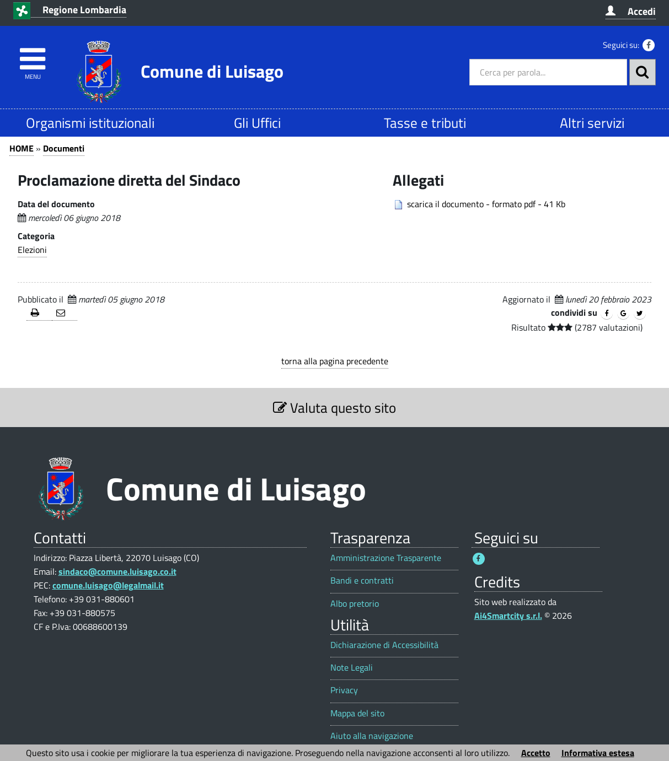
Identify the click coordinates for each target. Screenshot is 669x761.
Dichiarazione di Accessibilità (384, 645)
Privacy (344, 690)
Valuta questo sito (334, 407)
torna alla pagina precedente (334, 361)
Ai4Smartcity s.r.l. (508, 615)
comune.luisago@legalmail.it (108, 585)
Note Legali (351, 667)
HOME (21, 148)
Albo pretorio (354, 603)
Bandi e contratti (362, 580)
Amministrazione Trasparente (385, 558)
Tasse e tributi (425, 122)
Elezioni (32, 249)
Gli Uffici (257, 122)
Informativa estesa (597, 752)
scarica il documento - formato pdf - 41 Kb (486, 204)
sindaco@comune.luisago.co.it (117, 571)
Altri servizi (592, 122)
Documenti (63, 148)
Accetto (535, 752)
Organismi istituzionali (90, 122)
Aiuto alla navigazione (371, 736)
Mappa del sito (357, 713)
